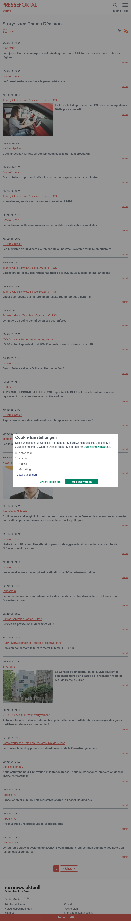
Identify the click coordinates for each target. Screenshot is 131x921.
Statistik (23, 463)
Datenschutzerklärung (97, 446)
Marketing (25, 469)
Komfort (23, 458)
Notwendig (25, 453)
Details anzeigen (27, 474)
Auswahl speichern (49, 481)
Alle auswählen (82, 481)
